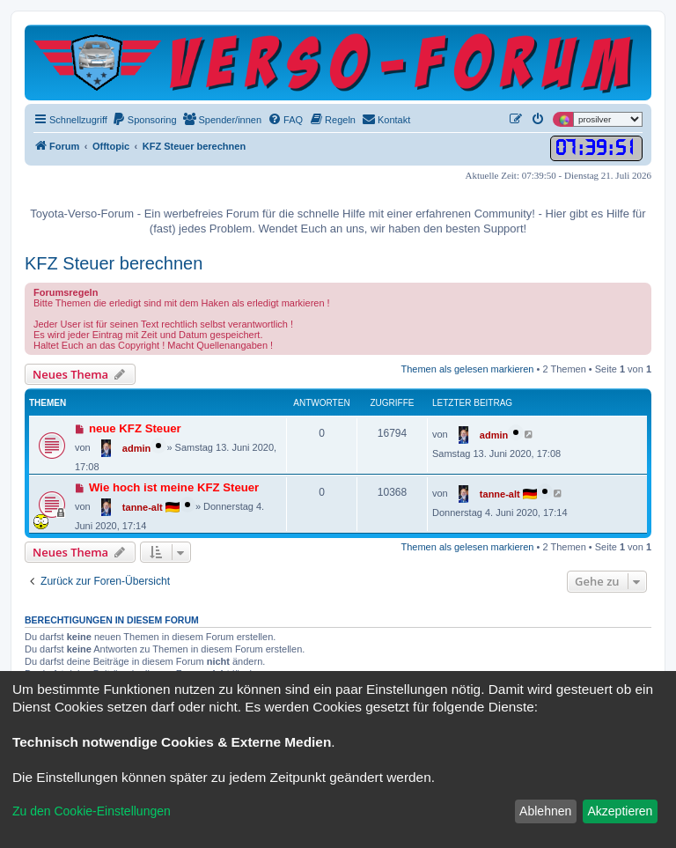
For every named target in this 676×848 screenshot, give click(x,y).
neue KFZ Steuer (135, 428)
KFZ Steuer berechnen (113, 263)
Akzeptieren (619, 811)
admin (136, 448)
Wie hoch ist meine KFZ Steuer (174, 487)
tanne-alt (142, 507)
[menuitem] (144, 119)
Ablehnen (545, 811)
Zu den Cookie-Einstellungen (91, 811)
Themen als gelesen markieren (466, 369)
